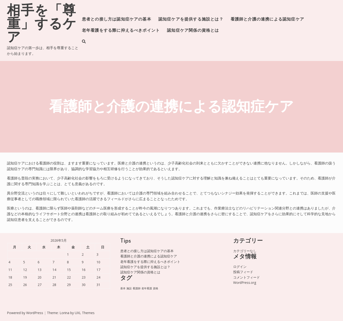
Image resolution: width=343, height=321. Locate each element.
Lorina (64, 313)
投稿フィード (243, 272)
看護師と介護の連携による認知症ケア (267, 19)
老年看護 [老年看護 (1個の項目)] (146, 288)
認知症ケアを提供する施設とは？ (190, 19)
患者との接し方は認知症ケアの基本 (116, 19)
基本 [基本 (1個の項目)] (123, 288)
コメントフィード (246, 277)
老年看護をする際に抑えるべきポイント (121, 31)
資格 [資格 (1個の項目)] (155, 288)
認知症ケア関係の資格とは (193, 31)
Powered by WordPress (25, 313)
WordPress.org (244, 282)
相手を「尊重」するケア (42, 25)
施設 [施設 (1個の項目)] (129, 288)
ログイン (240, 266)
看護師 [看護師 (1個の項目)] (137, 288)
